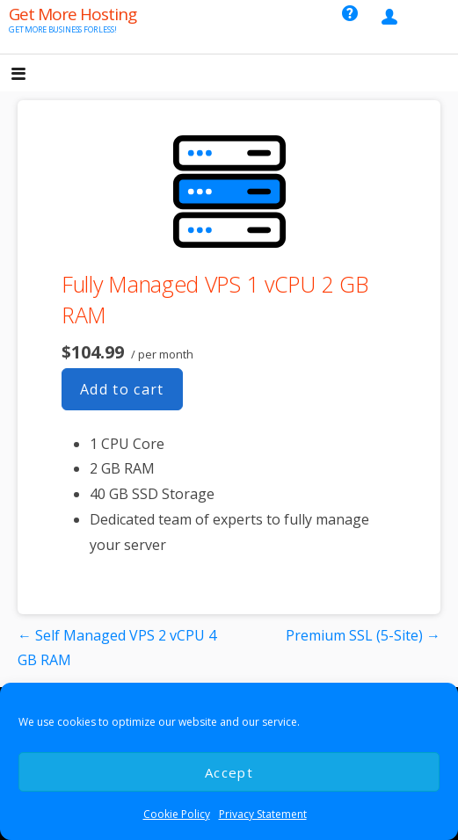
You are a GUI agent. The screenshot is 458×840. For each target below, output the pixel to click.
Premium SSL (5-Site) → (363, 635)
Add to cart (122, 389)
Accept (229, 772)
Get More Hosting (72, 14)
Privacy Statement (263, 814)
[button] (33, 75)
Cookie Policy (176, 814)
